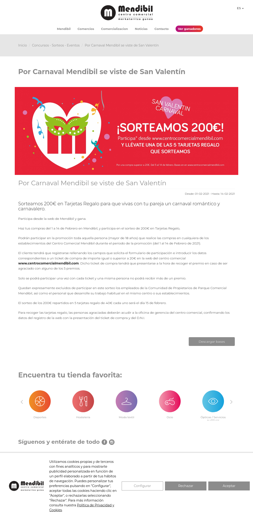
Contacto (161, 29)
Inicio (22, 45)
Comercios (85, 29)
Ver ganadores (189, 29)
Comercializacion (114, 29)
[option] (40, 401)
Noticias (141, 29)
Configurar (142, 486)
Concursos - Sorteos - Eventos (56, 45)
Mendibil (64, 29)
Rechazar (185, 486)
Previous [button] (21, 401)
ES (240, 8)
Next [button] (231, 401)
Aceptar (229, 486)
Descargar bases (212, 341)
